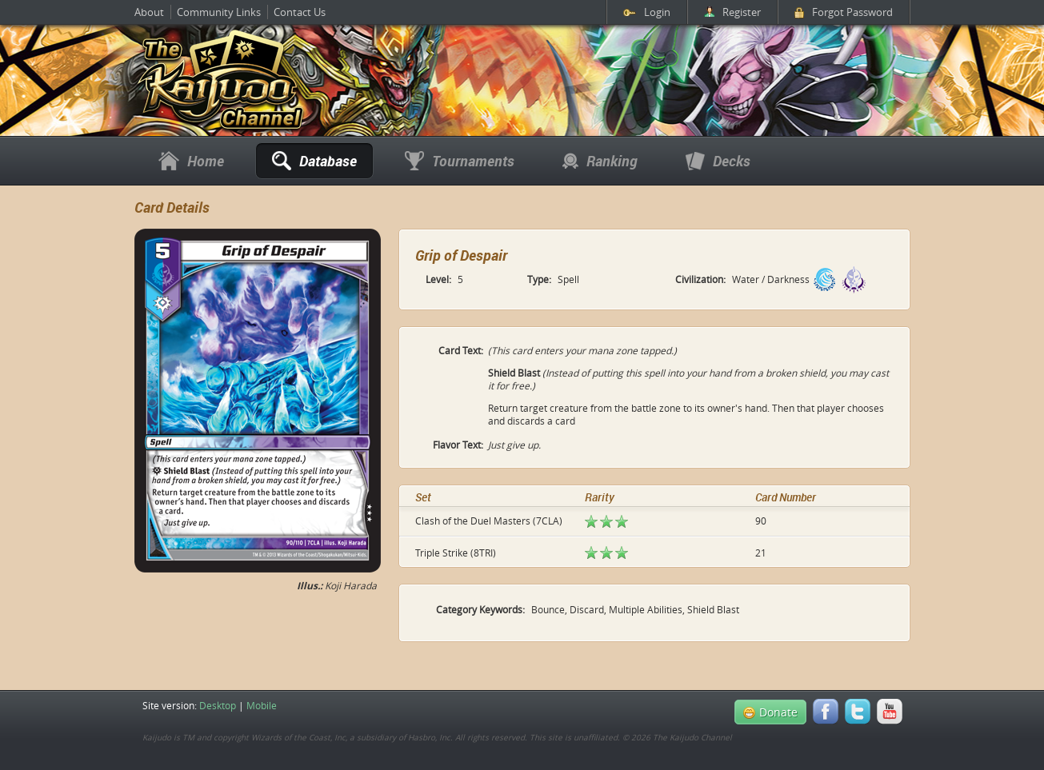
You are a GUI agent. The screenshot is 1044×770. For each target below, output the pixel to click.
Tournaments (459, 160)
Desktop (217, 705)
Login (646, 12)
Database (314, 160)
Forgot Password (843, 12)
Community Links (219, 12)
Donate (770, 712)
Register (732, 12)
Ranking (600, 160)
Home (191, 160)
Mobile (261, 705)
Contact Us (300, 12)
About (149, 12)
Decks (718, 160)
